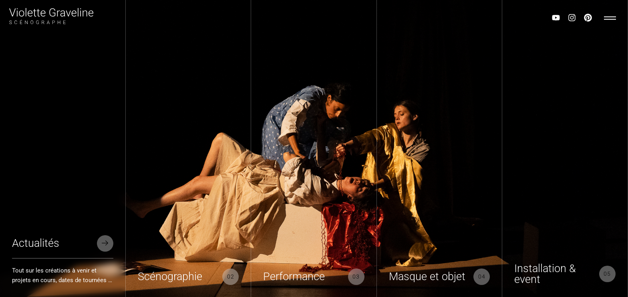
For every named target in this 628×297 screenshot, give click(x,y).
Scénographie (170, 276)
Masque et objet (427, 276)
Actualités (35, 243)
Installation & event (545, 274)
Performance (294, 276)
